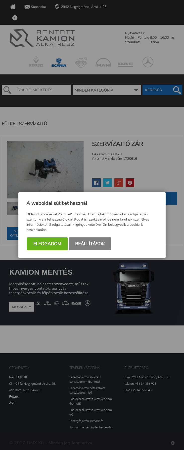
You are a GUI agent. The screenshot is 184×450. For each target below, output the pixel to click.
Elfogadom (47, 244)
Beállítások (90, 244)
